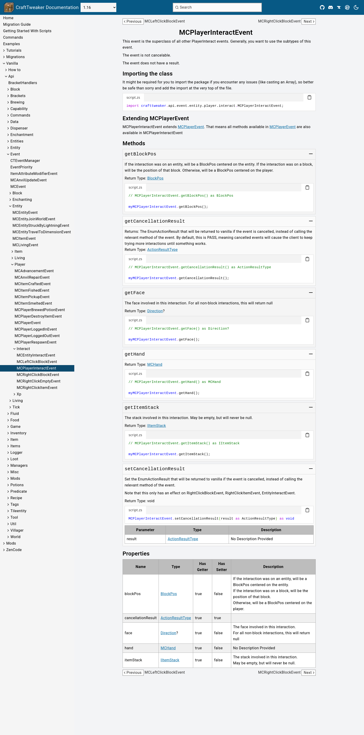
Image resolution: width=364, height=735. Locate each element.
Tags (14, 504)
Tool (14, 517)
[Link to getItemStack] (142, 407)
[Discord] (330, 7)
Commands (13, 37)
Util (13, 524)
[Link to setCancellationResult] (155, 469)
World (15, 537)
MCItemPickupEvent (32, 297)
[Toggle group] (311, 154)
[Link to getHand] (135, 354)
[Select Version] (98, 7)
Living (20, 258)
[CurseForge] (339, 7)
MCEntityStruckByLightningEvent (41, 225)
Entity (15, 147)
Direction (155, 311)
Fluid (14, 413)
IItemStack (156, 425)
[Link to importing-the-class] (151, 73)
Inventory (18, 433)
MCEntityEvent (25, 212)
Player (20, 264)
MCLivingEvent (25, 245)
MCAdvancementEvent (34, 271)
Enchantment (21, 134)
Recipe (16, 498)
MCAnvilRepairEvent (32, 277)
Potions (17, 485)
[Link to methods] (137, 143)
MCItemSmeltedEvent (33, 303)
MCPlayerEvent (28, 323)
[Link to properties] (139, 553)
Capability (19, 109)
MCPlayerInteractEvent (36, 368)
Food (14, 420)
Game (15, 426)
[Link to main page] (41, 7)
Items (15, 446)
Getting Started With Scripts (27, 31)
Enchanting (22, 199)
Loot (14, 459)
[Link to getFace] (135, 293)
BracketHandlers (22, 83)
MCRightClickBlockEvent (38, 374)
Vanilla (12, 63)
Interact (23, 349)
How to (14, 70)
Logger (16, 452)
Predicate (18, 491)
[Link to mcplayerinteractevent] (219, 32)
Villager (17, 530)
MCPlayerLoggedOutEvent (37, 336)
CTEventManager (25, 160)
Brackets (18, 96)
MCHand (154, 364)
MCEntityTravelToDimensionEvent (42, 232)
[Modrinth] (347, 7)
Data (14, 122)
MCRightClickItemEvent (37, 387)
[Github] (322, 7)
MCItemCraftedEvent (33, 284)
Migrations (15, 57)
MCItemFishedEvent (32, 290)
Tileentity (18, 511)
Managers (19, 465)
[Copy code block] (309, 97)
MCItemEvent (24, 238)
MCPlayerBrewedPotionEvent (40, 310)
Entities (16, 141)
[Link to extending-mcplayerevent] (159, 118)
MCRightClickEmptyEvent (39, 381)
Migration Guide (17, 24)
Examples (11, 44)
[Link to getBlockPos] (140, 154)
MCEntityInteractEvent (36, 355)
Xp (19, 394)
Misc (14, 472)
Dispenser (19, 128)
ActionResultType (162, 249)
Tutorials (14, 50)
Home (8, 18)
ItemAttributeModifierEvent (34, 173)
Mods (15, 478)
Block (15, 89)
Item (19, 251)
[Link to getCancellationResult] (155, 221)
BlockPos (155, 178)
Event (15, 154)
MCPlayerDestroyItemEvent (38, 316)
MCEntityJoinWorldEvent (34, 219)
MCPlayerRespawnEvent (36, 342)
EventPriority (21, 167)
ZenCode (14, 550)
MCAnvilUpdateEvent (28, 180)
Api (11, 76)
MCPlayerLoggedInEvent (36, 329)
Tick (16, 407)
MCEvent (18, 186)
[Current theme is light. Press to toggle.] (356, 7)
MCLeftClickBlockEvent (37, 362)
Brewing (17, 102)
